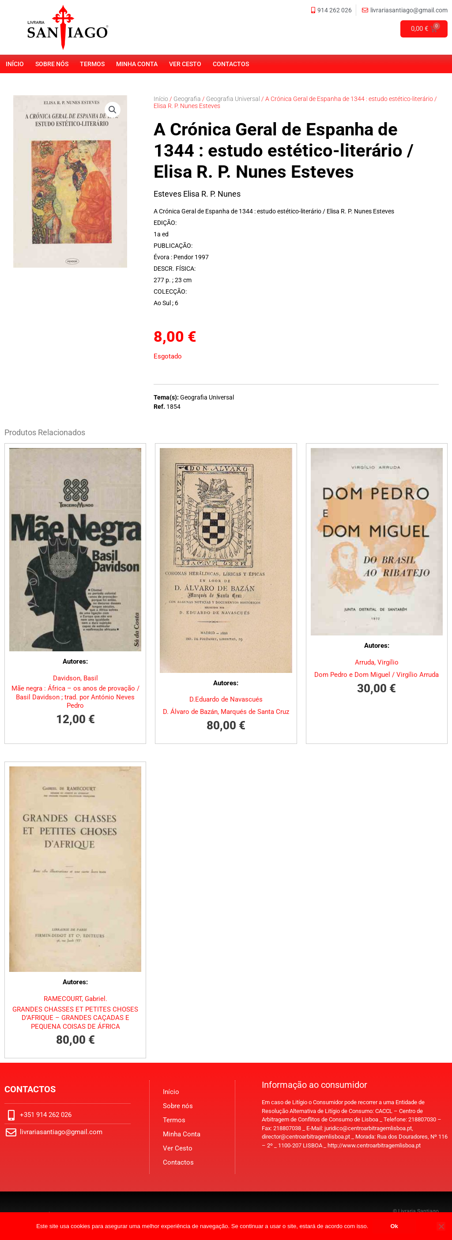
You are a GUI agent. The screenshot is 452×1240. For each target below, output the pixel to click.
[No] (441, 1226)
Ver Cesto (185, 63)
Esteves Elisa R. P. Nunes (197, 193)
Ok (394, 1226)
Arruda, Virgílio (377, 662)
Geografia (187, 98)
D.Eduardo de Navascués (226, 699)
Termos (92, 63)
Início (15, 63)
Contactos (231, 63)
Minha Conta (137, 63)
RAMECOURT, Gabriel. (75, 999)
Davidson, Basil (75, 678)
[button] (113, 110)
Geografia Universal (233, 98)
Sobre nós (51, 63)
